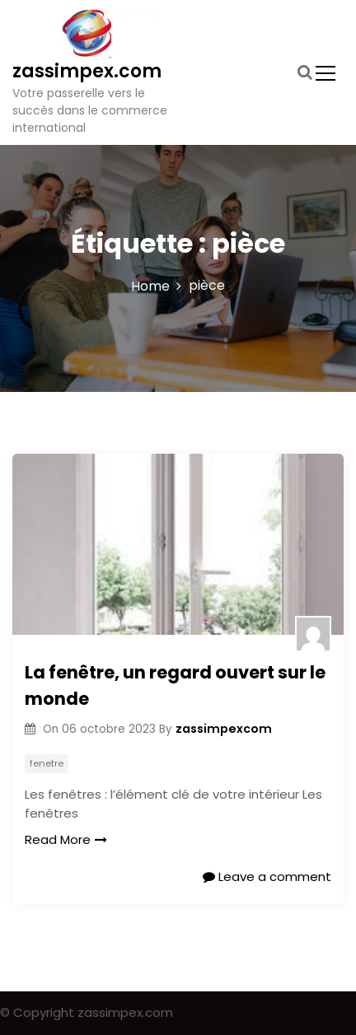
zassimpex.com (87, 71)
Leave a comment (267, 876)
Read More (66, 839)
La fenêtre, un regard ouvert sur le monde (175, 685)
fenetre (46, 763)
